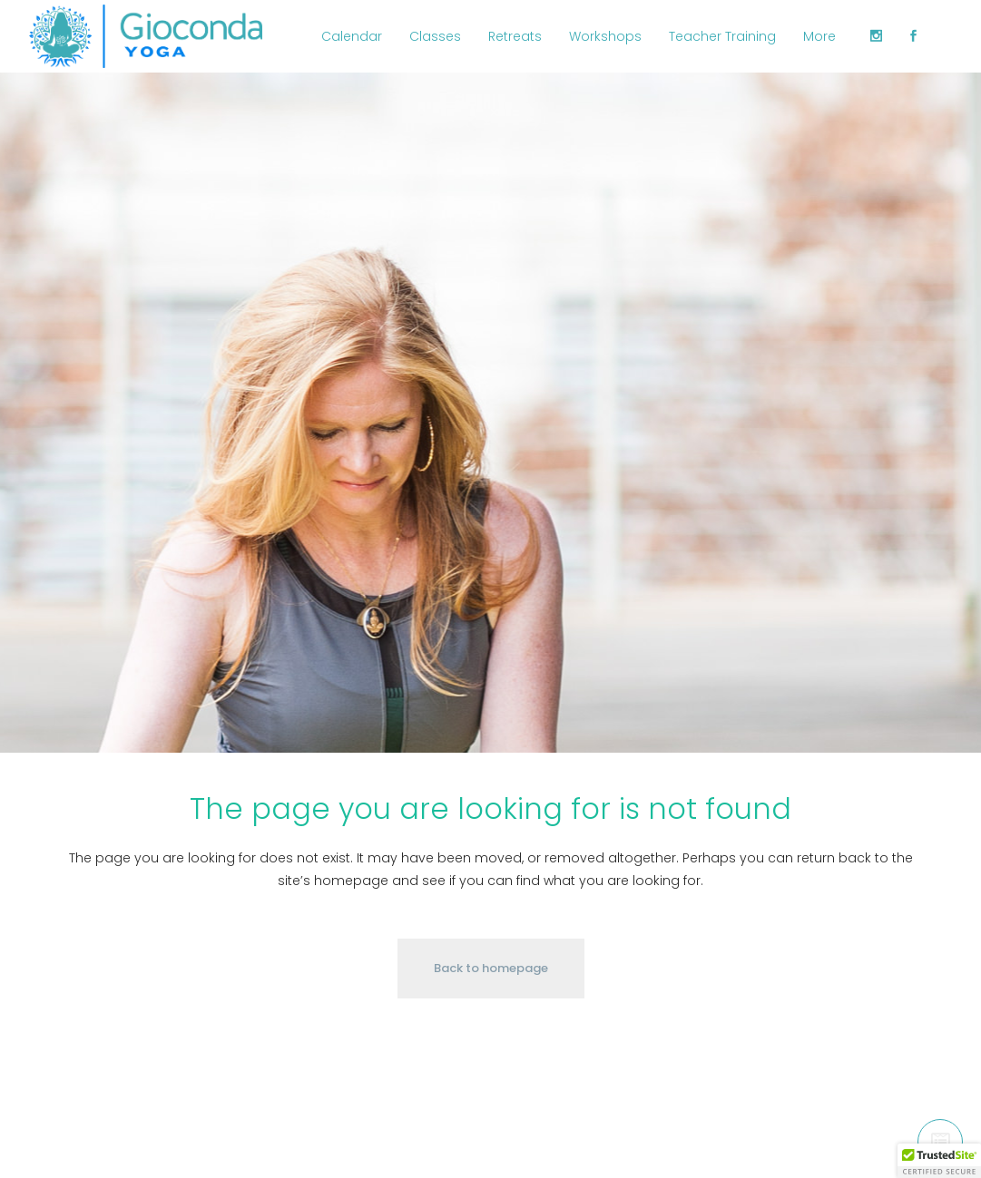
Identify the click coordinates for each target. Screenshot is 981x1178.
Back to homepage (491, 968)
